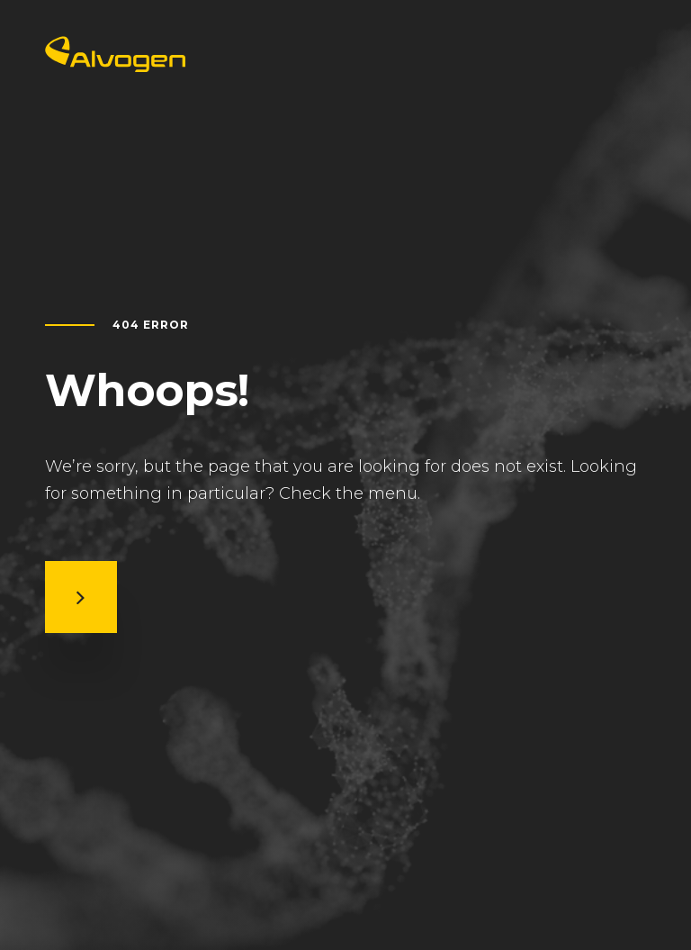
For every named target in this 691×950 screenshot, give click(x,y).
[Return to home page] (115, 66)
